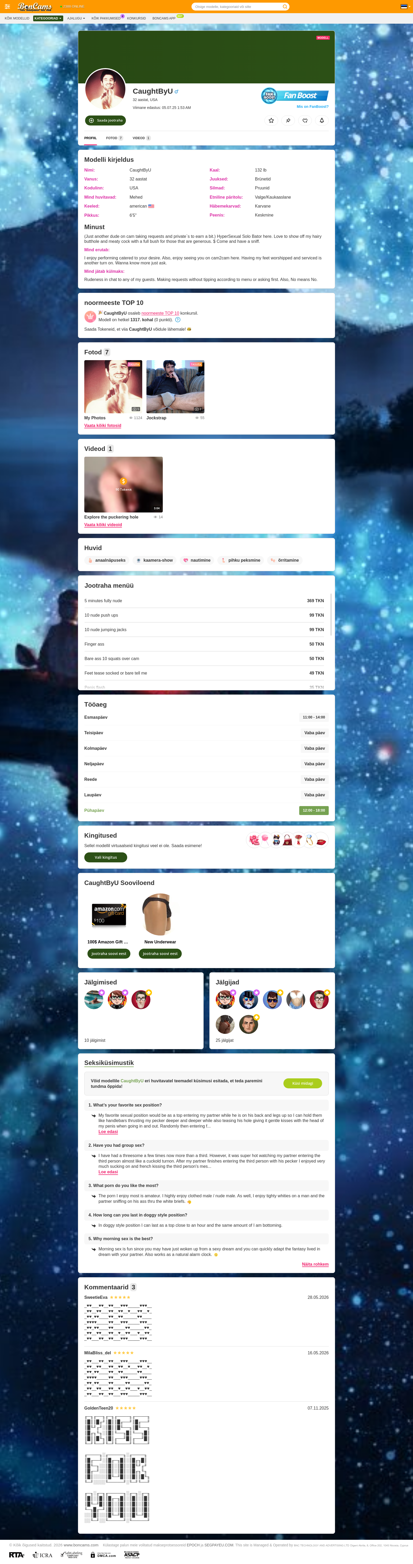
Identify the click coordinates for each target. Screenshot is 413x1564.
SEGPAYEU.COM (218, 1545)
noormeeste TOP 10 (160, 313)
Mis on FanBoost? (313, 106)
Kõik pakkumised (107, 18)
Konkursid (136, 18)
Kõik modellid (17, 18)
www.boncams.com (81, 1545)
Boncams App (165, 18)
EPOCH (193, 1545)
